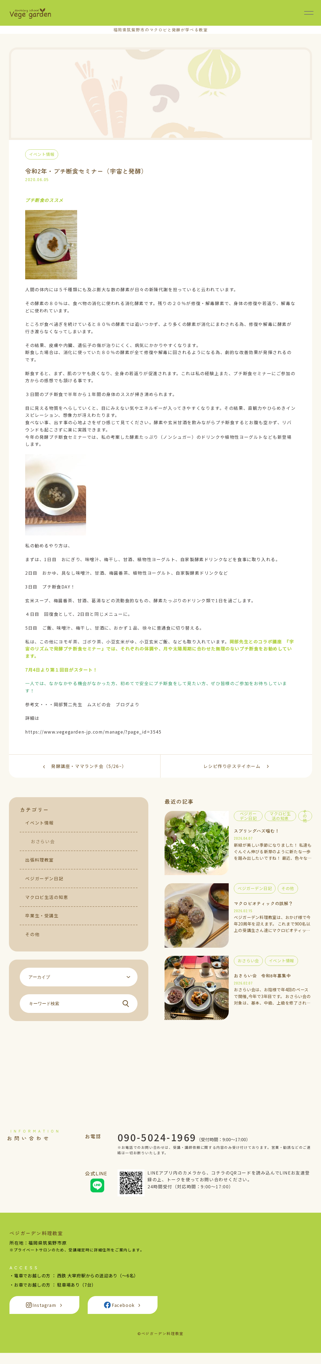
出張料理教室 (39, 867)
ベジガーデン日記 (44, 886)
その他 (32, 941)
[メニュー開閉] (309, 12)
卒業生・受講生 (41, 923)
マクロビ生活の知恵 (46, 904)
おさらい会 (43, 849)
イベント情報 (39, 830)
